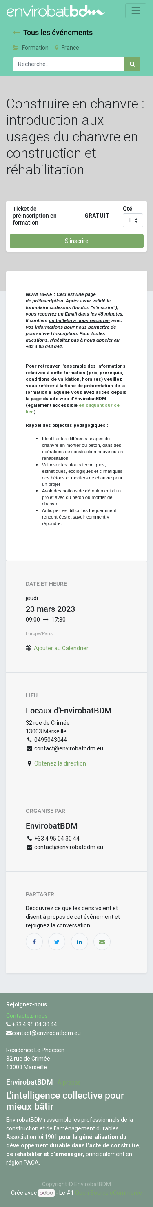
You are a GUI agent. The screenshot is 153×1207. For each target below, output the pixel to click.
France (67, 47)
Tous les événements (53, 33)
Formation (31, 47)
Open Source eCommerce (108, 1192)
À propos (69, 1082)
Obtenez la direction (60, 763)
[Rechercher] (132, 64)
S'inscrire (77, 241)
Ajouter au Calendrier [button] (61, 648)
